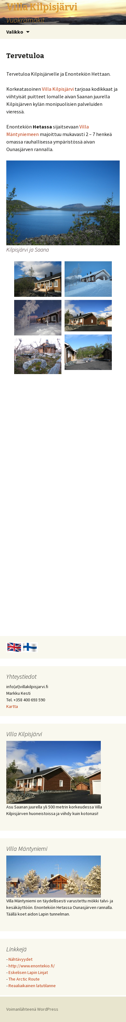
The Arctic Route (24, 979)
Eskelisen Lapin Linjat (28, 972)
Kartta (12, 706)
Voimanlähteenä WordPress (32, 1009)
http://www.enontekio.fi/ (32, 966)
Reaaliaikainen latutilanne (32, 985)
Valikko (14, 32)
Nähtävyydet (20, 959)
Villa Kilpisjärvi (58, 89)
